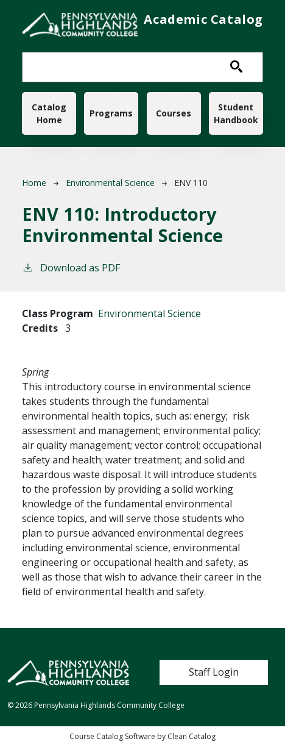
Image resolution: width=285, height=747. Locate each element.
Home (34, 182)
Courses (173, 113)
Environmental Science (110, 182)
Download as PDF (71, 267)
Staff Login (214, 672)
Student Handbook (236, 113)
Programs (111, 113)
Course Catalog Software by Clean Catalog (142, 736)
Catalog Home (49, 113)
